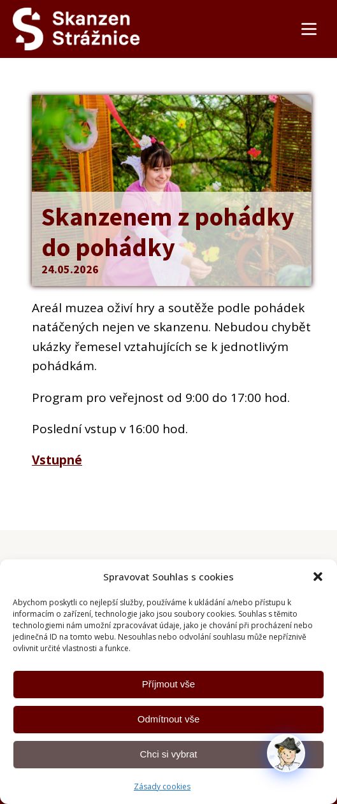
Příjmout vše (168, 683)
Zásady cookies (162, 786)
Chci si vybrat (168, 754)
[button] (318, 576)
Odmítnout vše (169, 719)
